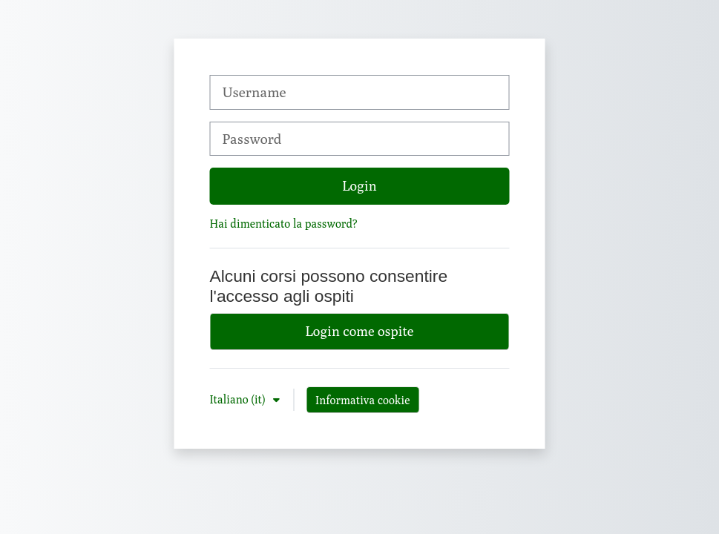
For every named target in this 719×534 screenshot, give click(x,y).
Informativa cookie (362, 399)
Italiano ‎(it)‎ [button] (239, 399)
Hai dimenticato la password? (284, 223)
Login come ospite (360, 331)
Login (359, 185)
